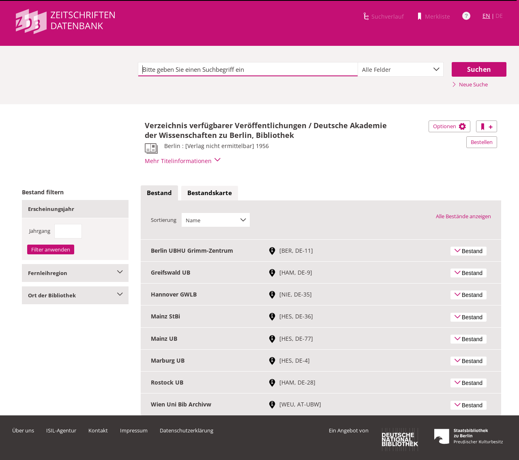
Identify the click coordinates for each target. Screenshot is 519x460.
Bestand (159, 193)
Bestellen (482, 142)
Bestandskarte (209, 193)
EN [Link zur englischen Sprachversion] (486, 15)
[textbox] (248, 69)
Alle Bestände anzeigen (463, 216)
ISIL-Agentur (61, 430)
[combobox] (401, 69)
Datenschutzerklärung (186, 430)
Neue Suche (470, 84)
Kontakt (98, 430)
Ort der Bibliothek (75, 295)
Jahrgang (39, 230)
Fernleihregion (75, 273)
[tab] (159, 193)
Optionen (449, 126)
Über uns (23, 430)
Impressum (134, 430)
